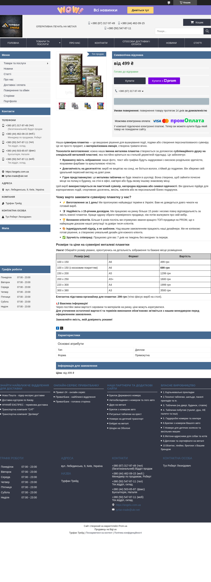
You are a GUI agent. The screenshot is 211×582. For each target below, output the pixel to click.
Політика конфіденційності (128, 532)
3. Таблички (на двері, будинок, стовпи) (185, 405)
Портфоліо (10, 101)
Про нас (74, 43)
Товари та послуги (42, 43)
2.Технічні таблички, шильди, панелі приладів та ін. (182, 398)
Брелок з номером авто (122, 409)
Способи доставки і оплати (136, 43)
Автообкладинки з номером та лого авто (132, 400)
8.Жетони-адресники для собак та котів (185, 436)
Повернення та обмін (16, 90)
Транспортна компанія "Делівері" (20, 414)
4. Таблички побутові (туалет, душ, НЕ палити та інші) (183, 412)
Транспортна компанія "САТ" (18, 409)
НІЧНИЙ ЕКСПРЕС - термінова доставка (25, 404)
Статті (198, 43)
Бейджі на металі (118, 423)
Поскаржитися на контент (99, 532)
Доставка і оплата (14, 84)
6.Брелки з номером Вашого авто (181, 423)
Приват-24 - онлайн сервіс (70, 392)
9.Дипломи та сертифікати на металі (183, 440)
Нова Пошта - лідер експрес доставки (23, 395)
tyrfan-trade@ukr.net (16, 176)
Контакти (101, 43)
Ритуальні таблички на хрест (125, 414)
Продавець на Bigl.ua (105, 529)
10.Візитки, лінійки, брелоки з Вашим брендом (182, 447)
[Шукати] (207, 31)
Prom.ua (123, 526)
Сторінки (9, 95)
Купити (129, 80)
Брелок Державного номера (125, 395)
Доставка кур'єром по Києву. (18, 400)
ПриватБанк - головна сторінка (73, 401)
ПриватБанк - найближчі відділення (75, 396)
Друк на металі (117, 404)
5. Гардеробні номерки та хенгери (182, 418)
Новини (171, 43)
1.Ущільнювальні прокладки (178, 392)
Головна (13, 43)
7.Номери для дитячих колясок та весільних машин (181, 429)
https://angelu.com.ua (17, 171)
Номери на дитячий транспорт (126, 418)
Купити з (164, 81)
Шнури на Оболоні (119, 428)
